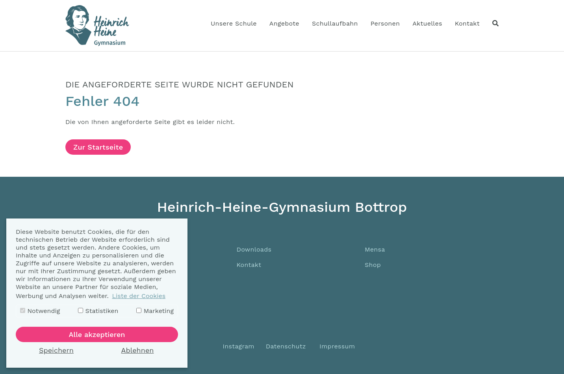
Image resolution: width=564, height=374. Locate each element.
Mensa (375, 249)
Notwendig (40, 311)
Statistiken (98, 311)
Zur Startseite (98, 147)
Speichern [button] (56, 350)
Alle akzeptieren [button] (97, 334)
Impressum (337, 346)
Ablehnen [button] (137, 350)
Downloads (253, 249)
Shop (373, 264)
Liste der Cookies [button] (138, 296)
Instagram (237, 346)
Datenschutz (286, 346)
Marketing (155, 311)
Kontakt (248, 264)
